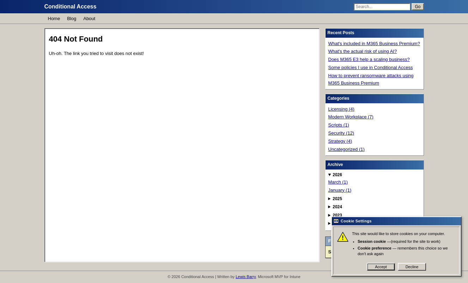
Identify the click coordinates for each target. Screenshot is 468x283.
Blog (71, 18)
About (89, 18)
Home (54, 18)
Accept (381, 267)
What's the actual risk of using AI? (362, 51)
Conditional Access (70, 7)
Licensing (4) (341, 109)
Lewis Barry (246, 277)
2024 (337, 206)
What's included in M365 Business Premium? (374, 43)
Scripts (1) (338, 125)
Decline (412, 267)
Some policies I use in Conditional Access (370, 67)
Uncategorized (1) (346, 149)
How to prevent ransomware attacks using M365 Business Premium (371, 79)
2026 (337, 174)
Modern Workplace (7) (350, 116)
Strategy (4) (340, 141)
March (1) (338, 182)
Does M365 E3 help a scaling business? (369, 59)
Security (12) (341, 133)
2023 (337, 215)
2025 (337, 198)
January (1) (340, 190)
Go (417, 6)
